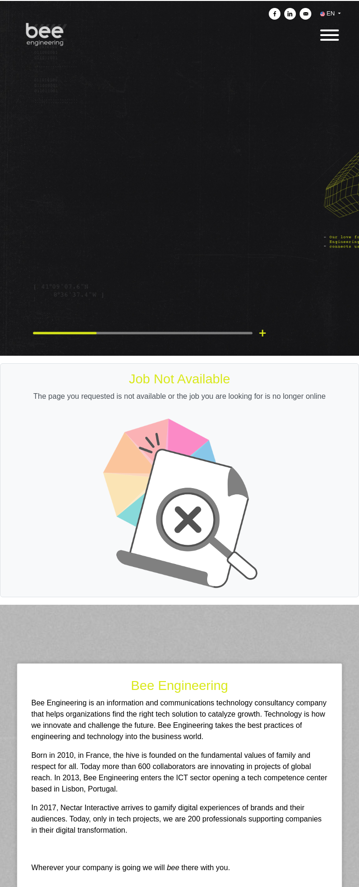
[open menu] (329, 32)
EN (328, 13)
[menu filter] (179, 0)
